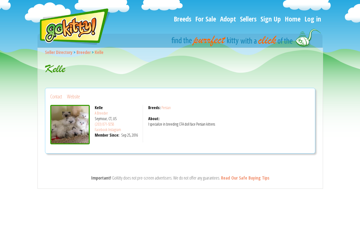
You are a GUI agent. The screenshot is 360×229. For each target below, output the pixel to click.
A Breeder (101, 113)
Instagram (114, 129)
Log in (312, 18)
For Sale (205, 18)
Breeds (182, 18)
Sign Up (270, 18)
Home (292, 18)
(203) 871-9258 (104, 124)
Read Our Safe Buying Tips (245, 178)
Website (73, 96)
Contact (56, 96)
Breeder (83, 52)
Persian (166, 107)
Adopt (228, 18)
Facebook (101, 129)
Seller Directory (58, 52)
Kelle (99, 52)
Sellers (248, 18)
